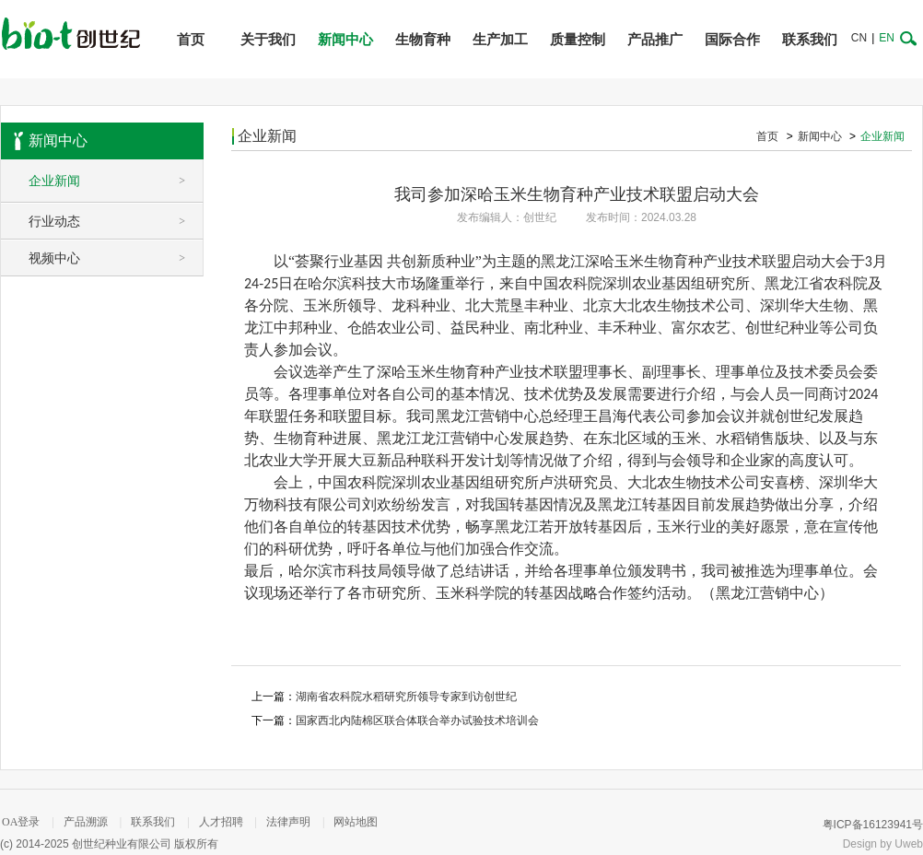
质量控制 (577, 39)
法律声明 (288, 829)
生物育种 (422, 39)
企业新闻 (116, 180)
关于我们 (268, 39)
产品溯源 (86, 829)
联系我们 (809, 39)
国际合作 (732, 39)
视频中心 (116, 257)
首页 (190, 39)
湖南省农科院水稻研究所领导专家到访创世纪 (406, 696)
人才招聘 (221, 829)
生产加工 (500, 39)
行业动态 (116, 221)
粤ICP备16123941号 (873, 832)
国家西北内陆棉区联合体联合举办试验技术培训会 (417, 720)
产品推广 (655, 39)
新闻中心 (345, 39)
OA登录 (21, 829)
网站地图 (355, 829)
